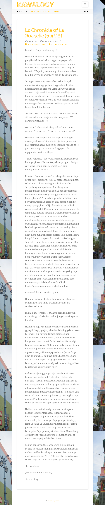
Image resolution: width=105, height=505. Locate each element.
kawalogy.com (53, 501)
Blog (23, 11)
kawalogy (35, 5)
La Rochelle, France (36, 44)
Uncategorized (58, 44)
